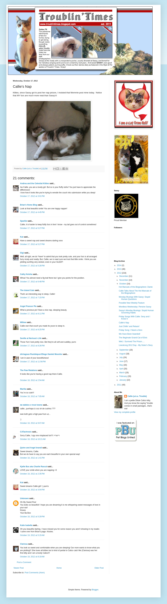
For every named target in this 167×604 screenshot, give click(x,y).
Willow (23, 322)
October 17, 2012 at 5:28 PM (32, 266)
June (121, 361)
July (121, 357)
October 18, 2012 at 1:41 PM (32, 458)
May (121, 365)
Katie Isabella (26, 525)
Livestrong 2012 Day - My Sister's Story (136, 345)
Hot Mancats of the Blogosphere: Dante (136, 287)
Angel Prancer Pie (28, 306)
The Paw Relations (28, 370)
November (124, 280)
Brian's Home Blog (28, 205)
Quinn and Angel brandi (31, 448)
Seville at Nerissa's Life (30, 338)
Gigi (22, 253)
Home (59, 568)
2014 (119, 265)
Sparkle (23, 221)
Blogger (95, 590)
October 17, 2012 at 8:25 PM (32, 329)
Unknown (24, 498)
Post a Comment (24, 562)
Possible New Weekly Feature (132, 303)
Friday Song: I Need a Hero (130, 330)
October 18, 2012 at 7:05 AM (32, 396)
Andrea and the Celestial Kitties (34, 183)
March (122, 372)
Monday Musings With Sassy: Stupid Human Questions (134, 298)
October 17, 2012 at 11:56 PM (33, 362)
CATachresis (26, 432)
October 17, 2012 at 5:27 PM (32, 228)
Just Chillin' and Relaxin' (129, 326)
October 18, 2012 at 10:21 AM (32, 439)
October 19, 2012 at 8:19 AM (32, 557)
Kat (21, 237)
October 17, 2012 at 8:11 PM (32, 314)
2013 (119, 269)
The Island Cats (27, 290)
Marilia (23, 389)
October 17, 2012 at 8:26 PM (32, 346)
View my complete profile (124, 412)
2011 (119, 385)
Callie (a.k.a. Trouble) (137, 396)
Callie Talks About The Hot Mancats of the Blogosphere (135, 292)
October (123, 284)
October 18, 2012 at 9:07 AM (32, 423)
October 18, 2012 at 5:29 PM (32, 516)
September (124, 350)
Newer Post (19, 568)
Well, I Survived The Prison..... (132, 341)
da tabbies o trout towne (31, 405)
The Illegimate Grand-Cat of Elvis (133, 338)
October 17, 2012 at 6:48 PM (32, 282)
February (123, 376)
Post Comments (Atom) (35, 572)
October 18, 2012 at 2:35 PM (32, 474)
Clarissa (24, 544)
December (124, 276)
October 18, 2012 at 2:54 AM (32, 380)
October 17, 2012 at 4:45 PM (32, 212)
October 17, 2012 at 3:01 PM (32, 196)
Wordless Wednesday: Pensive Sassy (135, 307)
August (122, 354)
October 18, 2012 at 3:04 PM (32, 490)
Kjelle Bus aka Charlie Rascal (33, 466)
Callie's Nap (124, 323)
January (123, 380)
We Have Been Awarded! (129, 334)
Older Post (99, 568)
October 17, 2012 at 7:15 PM (32, 297)
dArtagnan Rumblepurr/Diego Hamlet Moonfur (41, 354)
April (121, 369)
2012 (119, 273)
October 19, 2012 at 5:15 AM (32, 535)
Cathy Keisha (26, 274)
